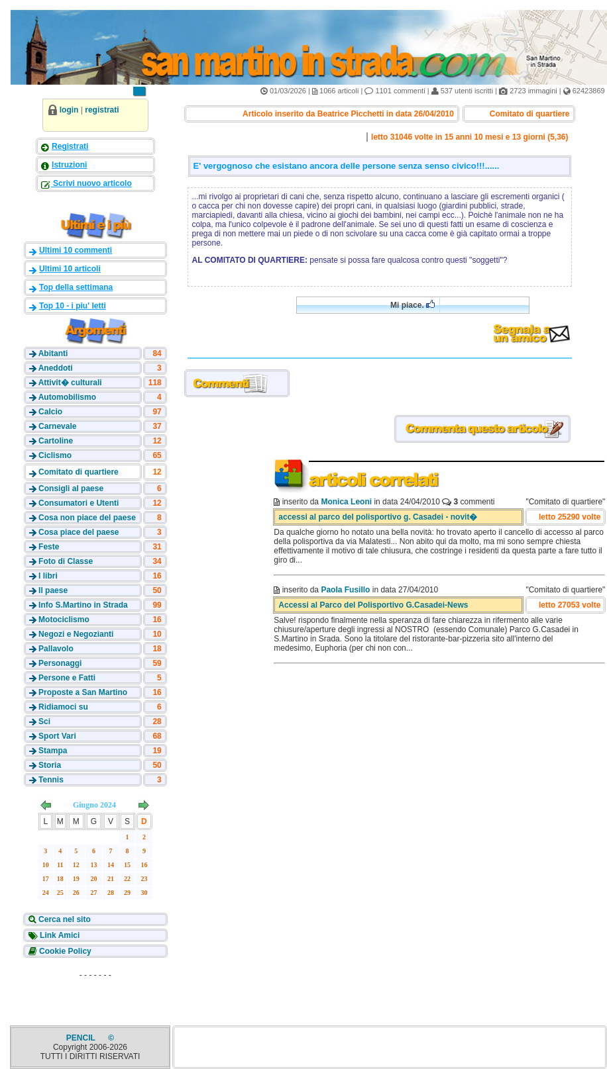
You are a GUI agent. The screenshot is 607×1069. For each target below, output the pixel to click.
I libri (48, 576)
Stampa (52, 750)
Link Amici (59, 935)
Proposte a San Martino (82, 692)
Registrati (70, 146)
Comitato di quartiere (78, 472)
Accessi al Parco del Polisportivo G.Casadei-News (373, 605)
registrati (102, 110)
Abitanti (53, 353)
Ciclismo (55, 455)
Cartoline (55, 440)
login (69, 110)
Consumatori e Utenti (78, 503)
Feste (48, 546)
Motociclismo (63, 619)
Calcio (50, 411)
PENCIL (81, 1038)
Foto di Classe (65, 561)
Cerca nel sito (63, 919)
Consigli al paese (70, 488)
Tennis (51, 779)
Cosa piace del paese (78, 532)
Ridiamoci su (63, 707)
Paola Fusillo (345, 589)
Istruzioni (69, 164)
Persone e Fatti (66, 677)
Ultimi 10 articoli (70, 268)
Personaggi (60, 663)
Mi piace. (412, 305)
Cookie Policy (64, 951)
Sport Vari (57, 736)
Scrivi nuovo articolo (91, 183)
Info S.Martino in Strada (83, 605)
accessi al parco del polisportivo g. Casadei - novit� (377, 517)
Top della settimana (76, 287)
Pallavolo (56, 648)
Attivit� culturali (70, 382)
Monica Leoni (346, 501)
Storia (49, 765)
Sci (44, 721)
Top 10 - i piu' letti (72, 305)
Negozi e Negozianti (75, 634)
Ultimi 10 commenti (75, 250)
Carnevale (57, 426)
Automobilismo (67, 397)
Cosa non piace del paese (87, 517)
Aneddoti (55, 368)
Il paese (53, 590)
